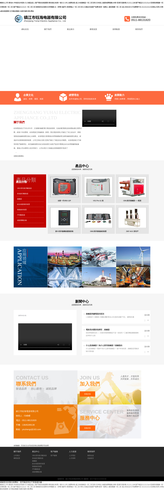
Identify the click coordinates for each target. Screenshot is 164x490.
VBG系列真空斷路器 (24, 188)
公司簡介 (17, 455)
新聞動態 (116, 29)
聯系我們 (139, 29)
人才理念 (72, 455)
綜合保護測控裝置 (23, 204)
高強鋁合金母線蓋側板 (29, 445)
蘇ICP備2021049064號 (98, 479)
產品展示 (70, 29)
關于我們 (47, 29)
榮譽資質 (93, 29)
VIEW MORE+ (19, 156)
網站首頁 (25, 29)
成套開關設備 (22, 220)
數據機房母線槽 (43, 445)
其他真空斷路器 (22, 194)
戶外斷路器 (21, 215)
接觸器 (19, 199)
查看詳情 (87, 394)
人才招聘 (72, 458)
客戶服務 (54, 455)
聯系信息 (90, 455)
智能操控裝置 (22, 210)
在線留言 (90, 458)
